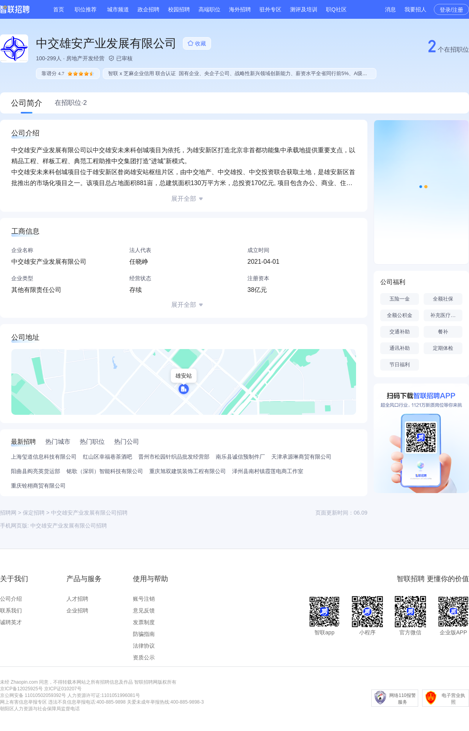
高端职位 (209, 9)
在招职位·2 (71, 102)
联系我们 (11, 610)
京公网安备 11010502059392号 (33, 695)
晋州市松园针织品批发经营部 (173, 457)
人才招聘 (77, 599)
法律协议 (144, 646)
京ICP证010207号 (63, 688)
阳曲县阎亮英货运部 (35, 471)
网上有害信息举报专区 (23, 702)
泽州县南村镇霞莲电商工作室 (267, 471)
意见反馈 (144, 610)
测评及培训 (303, 9)
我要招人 (415, 9)
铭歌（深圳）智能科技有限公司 (104, 471)
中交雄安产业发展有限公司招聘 (68, 525)
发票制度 (144, 622)
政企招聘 (148, 9)
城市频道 (118, 9)
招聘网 (8, 513)
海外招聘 (240, 9)
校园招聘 (179, 9)
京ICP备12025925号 (21, 688)
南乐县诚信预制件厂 (240, 457)
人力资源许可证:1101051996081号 (103, 695)
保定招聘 (34, 513)
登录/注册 (451, 10)
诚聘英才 (11, 622)
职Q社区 (336, 9)
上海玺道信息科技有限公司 (44, 457)
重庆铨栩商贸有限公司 (38, 486)
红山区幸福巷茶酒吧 (107, 457)
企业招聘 (77, 610)
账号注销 (144, 599)
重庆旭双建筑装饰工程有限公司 (187, 471)
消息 (390, 9)
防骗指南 (144, 634)
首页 (58, 9)
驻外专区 (270, 9)
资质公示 (144, 657)
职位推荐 (86, 9)
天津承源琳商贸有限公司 (301, 457)
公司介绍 (11, 599)
